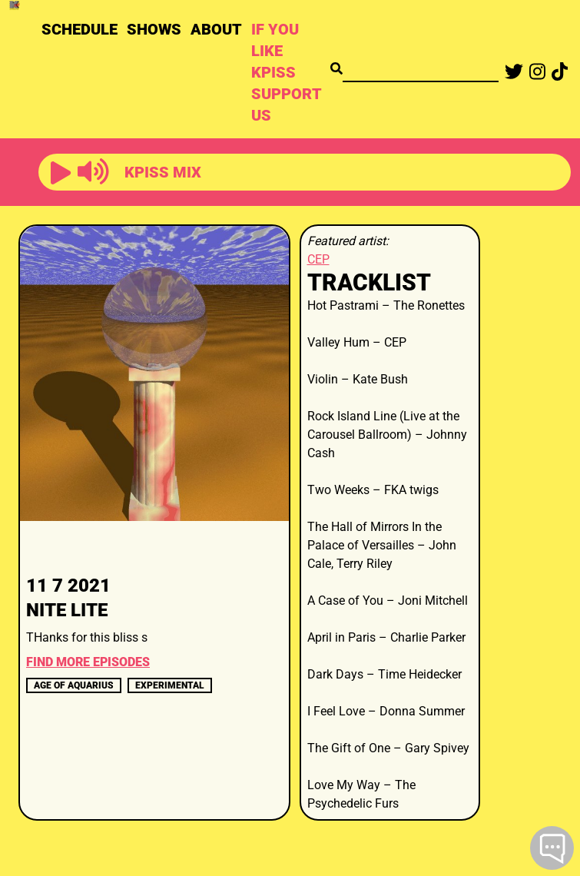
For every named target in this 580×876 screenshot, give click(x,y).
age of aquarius (74, 685)
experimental (169, 685)
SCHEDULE (79, 29)
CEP (318, 259)
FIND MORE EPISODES (88, 662)
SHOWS (154, 29)
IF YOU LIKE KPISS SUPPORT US (286, 72)
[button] (61, 173)
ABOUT (216, 29)
